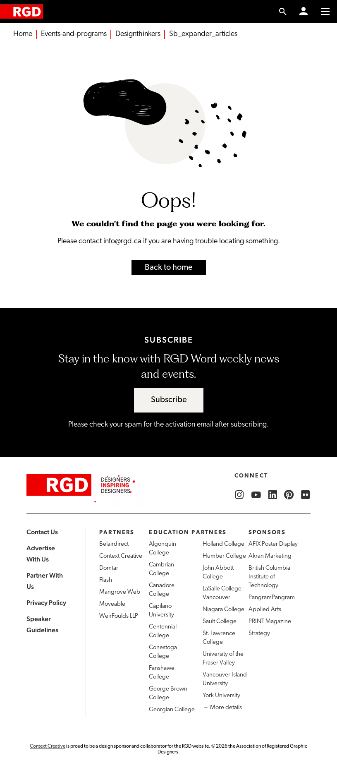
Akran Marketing (270, 556)
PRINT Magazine (270, 622)
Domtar (108, 568)
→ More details (222, 708)
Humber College (224, 556)
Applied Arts (265, 610)
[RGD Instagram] (239, 495)
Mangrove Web (119, 592)
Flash (105, 580)
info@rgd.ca (122, 241)
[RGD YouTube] (256, 495)
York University (221, 696)
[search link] (283, 12)
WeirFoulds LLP (118, 616)
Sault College (220, 622)
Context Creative (120, 556)
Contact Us (42, 532)
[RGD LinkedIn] (272, 495)
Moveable (112, 604)
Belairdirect (114, 544)
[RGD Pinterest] (289, 495)
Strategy (259, 634)
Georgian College (172, 710)
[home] (21, 11)
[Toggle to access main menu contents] (325, 11)
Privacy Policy (46, 603)
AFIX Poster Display (273, 544)
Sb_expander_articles (203, 34)
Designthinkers (137, 34)
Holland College (223, 544)
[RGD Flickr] (306, 495)
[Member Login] (303, 11)
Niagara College (223, 610)
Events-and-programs (74, 34)
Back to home (169, 268)
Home (22, 34)
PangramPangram (272, 598)
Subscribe (169, 400)
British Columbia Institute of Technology (269, 577)
